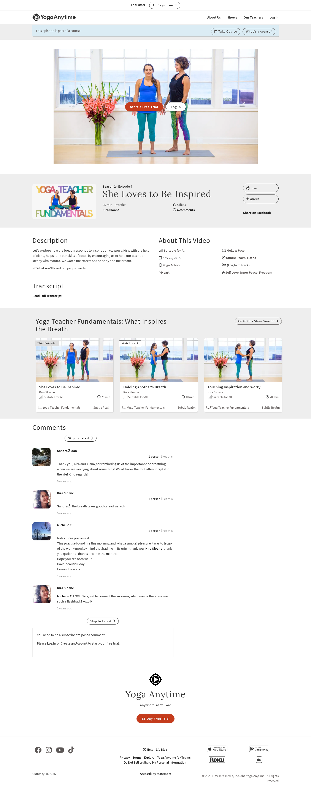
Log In (274, 17)
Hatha (251, 258)
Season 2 (109, 186)
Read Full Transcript (47, 295)
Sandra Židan (67, 451)
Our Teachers (253, 17)
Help (148, 749)
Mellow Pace (235, 250)
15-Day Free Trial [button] (155, 718)
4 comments (186, 210)
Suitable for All (174, 250)
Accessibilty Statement (155, 774)
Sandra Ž (63, 506)
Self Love (232, 272)
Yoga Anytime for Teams (173, 757)
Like (251, 188)
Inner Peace (248, 272)
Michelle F (64, 525)
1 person (154, 456)
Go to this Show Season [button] (258, 321)
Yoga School (172, 265)
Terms (137, 757)
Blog (161, 749)
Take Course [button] (225, 31)
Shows (232, 17)
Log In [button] (176, 107)
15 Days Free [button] (165, 5)
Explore (149, 757)
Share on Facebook (257, 212)
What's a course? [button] (259, 31)
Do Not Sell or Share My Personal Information (155, 762)
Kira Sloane (111, 210)
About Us (214, 17)
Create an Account (74, 643)
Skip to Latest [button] (80, 438)
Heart (165, 272)
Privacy (124, 757)
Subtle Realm (236, 258)
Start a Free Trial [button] (144, 107)
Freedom (265, 272)
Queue (253, 199)
